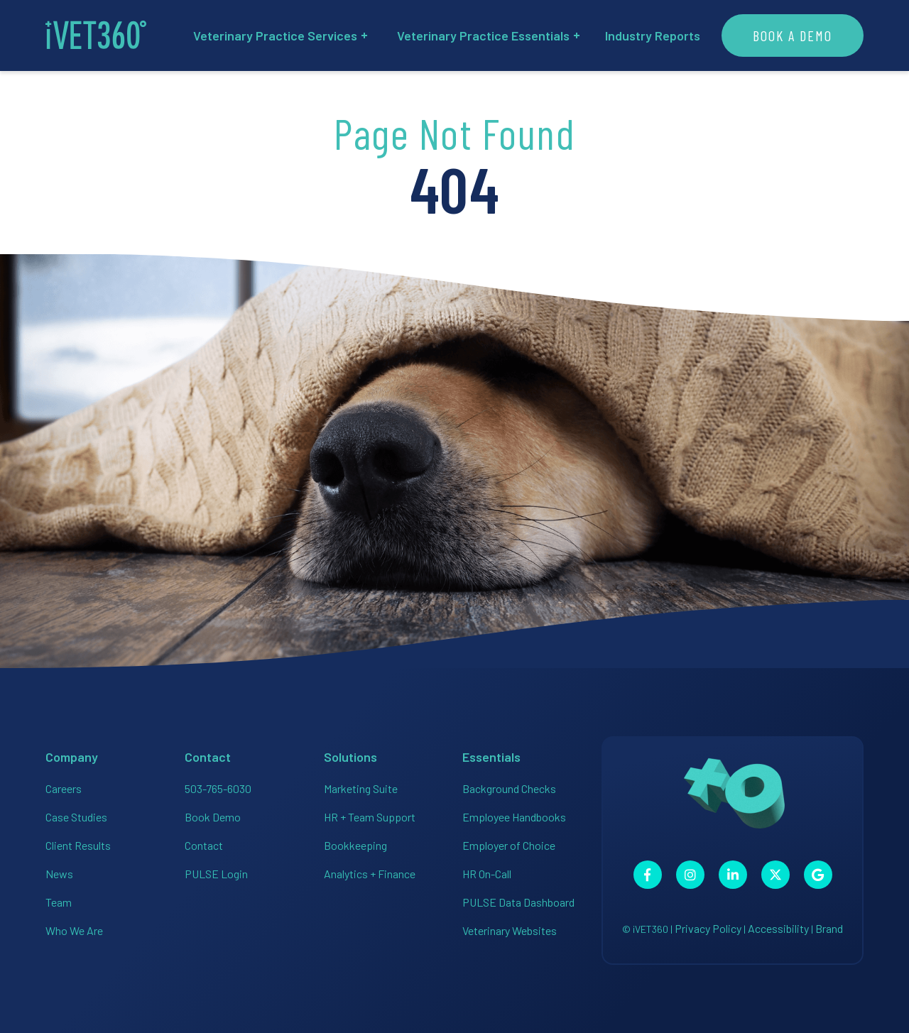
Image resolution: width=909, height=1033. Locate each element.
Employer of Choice (508, 845)
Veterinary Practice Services (280, 35)
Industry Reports (652, 35)
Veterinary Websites (509, 930)
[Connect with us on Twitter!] (775, 874)
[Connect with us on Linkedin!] (733, 874)
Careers (63, 788)
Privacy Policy (708, 928)
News (59, 873)
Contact (204, 845)
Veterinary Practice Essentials (488, 35)
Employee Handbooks (514, 817)
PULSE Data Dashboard (518, 902)
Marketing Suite (361, 788)
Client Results (78, 845)
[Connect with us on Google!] (818, 874)
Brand (829, 928)
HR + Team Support (369, 817)
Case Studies (76, 817)
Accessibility (778, 928)
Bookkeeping (355, 845)
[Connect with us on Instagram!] (690, 874)
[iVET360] (95, 35)
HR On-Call (486, 873)
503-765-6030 (218, 788)
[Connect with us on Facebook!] (647, 874)
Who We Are (74, 930)
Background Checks (509, 788)
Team (58, 902)
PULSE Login (216, 873)
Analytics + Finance (369, 873)
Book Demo (213, 817)
